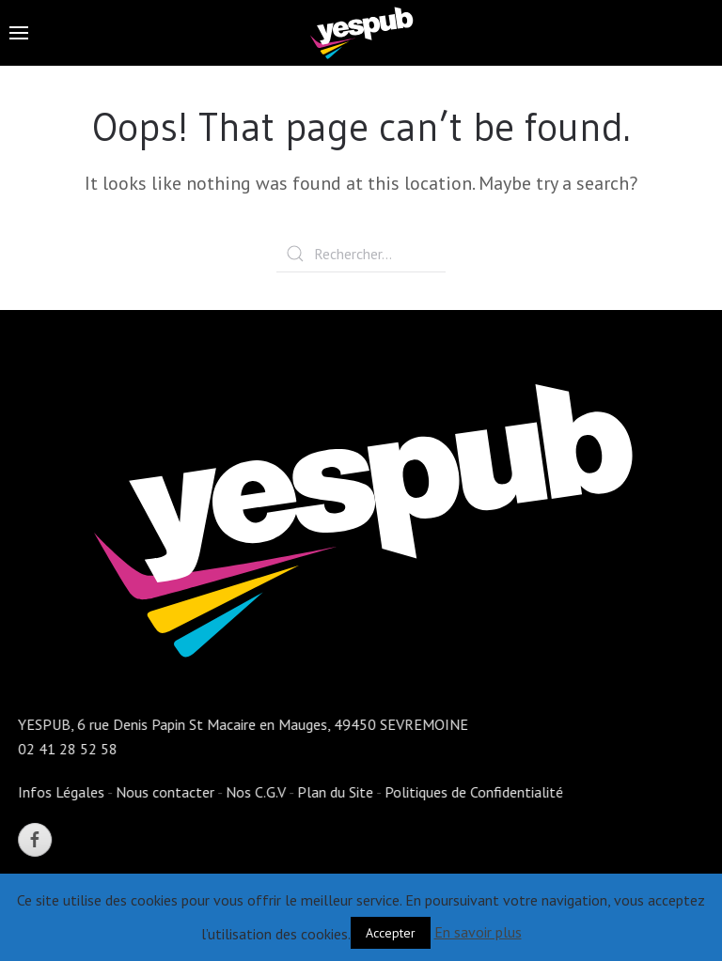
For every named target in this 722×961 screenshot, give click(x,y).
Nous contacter (164, 792)
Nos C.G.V (255, 792)
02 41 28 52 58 (67, 748)
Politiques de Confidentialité (473, 792)
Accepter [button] (391, 932)
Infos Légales (60, 792)
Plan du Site (334, 792)
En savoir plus (478, 931)
